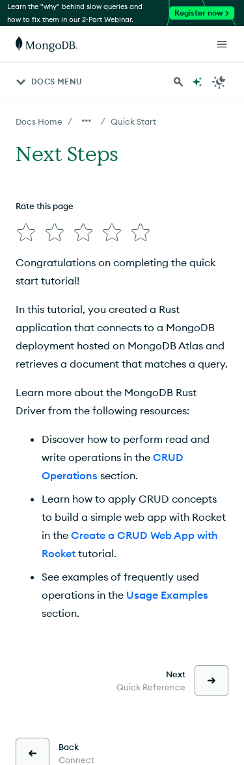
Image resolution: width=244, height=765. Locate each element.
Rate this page (45, 206)
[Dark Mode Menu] (219, 82)
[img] (26, 232)
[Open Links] (221, 44)
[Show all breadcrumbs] (86, 121)
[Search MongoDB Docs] (178, 82)
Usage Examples (167, 594)
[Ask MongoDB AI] (197, 82)
